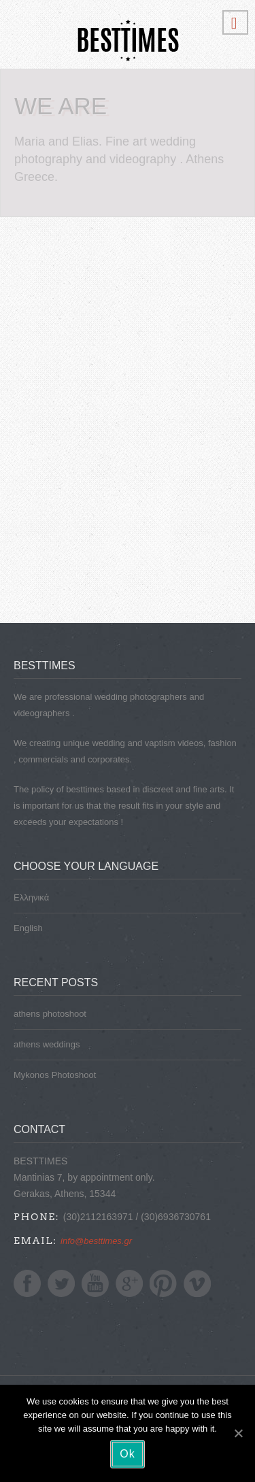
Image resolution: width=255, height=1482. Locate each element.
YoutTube (95, 1283)
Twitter (61, 1283)
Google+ (129, 1283)
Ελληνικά (31, 897)
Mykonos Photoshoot (55, 1075)
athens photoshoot (50, 1014)
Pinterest (163, 1283)
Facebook (27, 1283)
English (28, 928)
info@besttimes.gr (96, 1241)
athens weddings (47, 1044)
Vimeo (197, 1283)
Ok (127, 1454)
